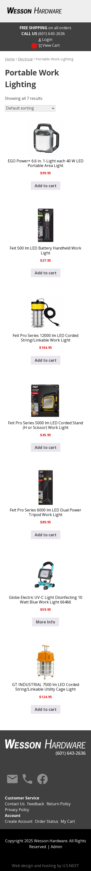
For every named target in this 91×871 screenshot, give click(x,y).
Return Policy (59, 803)
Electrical (25, 58)
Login (47, 39)
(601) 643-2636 (43, 33)
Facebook (42, 779)
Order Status (46, 821)
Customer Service (22, 798)
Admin (56, 846)
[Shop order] (30, 108)
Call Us (27, 779)
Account (13, 815)
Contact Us (12, 779)
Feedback (35, 803)
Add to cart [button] (46, 185)
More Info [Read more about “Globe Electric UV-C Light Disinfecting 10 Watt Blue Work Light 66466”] (45, 622)
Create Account (19, 821)
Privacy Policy (17, 809)
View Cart (51, 45)
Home (10, 58)
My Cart (68, 821)
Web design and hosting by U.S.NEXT (45, 865)
